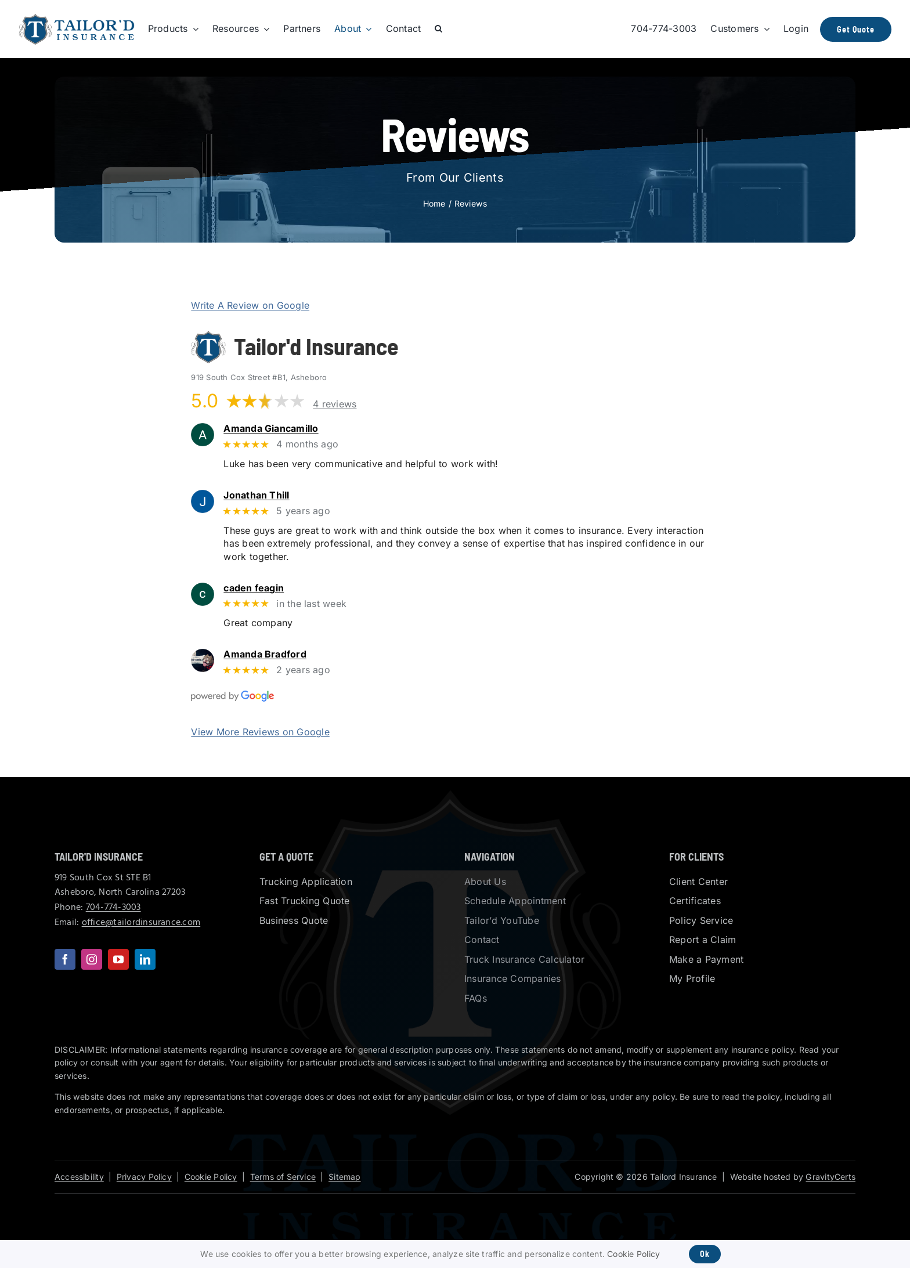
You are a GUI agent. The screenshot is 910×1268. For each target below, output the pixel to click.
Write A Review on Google (250, 305)
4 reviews (334, 404)
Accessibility (79, 1177)
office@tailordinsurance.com (141, 922)
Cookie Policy (211, 1177)
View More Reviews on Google (260, 732)
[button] (438, 29)
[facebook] (65, 959)
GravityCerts (830, 1177)
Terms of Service (283, 1177)
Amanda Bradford (280, 654)
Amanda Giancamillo (287, 428)
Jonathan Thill (272, 495)
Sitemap (344, 1177)
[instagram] (91, 959)
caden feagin (269, 588)
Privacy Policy (144, 1177)
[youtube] (118, 959)
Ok (705, 1254)
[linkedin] (145, 959)
